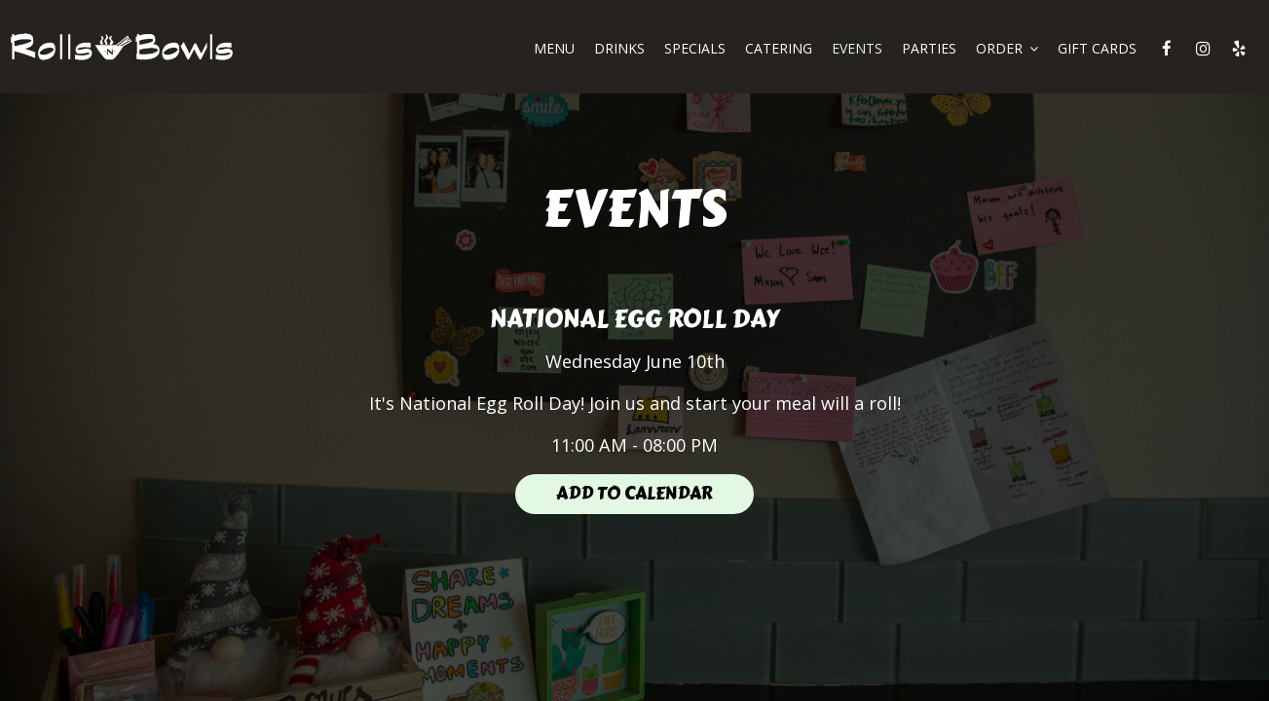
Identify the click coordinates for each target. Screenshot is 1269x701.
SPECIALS (695, 48)
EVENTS (857, 48)
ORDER (1007, 48)
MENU (554, 48)
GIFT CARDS (1097, 48)
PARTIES (929, 48)
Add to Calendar (634, 493)
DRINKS (619, 48)
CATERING (778, 48)
